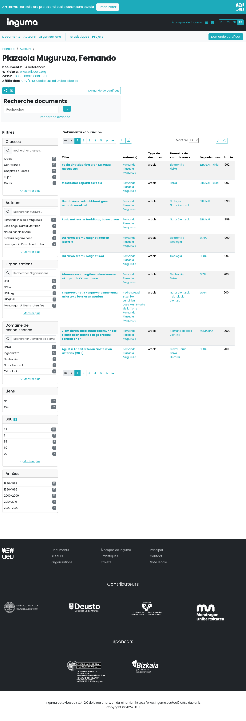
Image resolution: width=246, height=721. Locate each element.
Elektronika (177, 165)
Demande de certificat (103, 91)
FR (240, 22)
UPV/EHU (28, 81)
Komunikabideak (181, 331)
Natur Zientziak (180, 205)
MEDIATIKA (206, 331)
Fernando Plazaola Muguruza (129, 169)
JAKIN (203, 292)
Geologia (176, 242)
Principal (8, 49)
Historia (175, 357)
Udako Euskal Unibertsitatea (57, 81)
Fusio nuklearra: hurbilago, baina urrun (90, 219)
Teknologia (177, 296)
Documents (11, 36)
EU (222, 22)
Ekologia (175, 201)
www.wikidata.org (33, 71)
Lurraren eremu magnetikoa (83, 256)
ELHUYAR (205, 201)
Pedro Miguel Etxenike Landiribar (131, 296)
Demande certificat (225, 36)
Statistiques (79, 36)
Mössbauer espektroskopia (82, 183)
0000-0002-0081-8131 (31, 76)
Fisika (173, 169)
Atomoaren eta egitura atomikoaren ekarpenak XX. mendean (89, 276)
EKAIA (203, 238)
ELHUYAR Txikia (209, 165)
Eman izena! (108, 7)
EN (234, 22)
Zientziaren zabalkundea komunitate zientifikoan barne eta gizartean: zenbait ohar (89, 335)
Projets (97, 36)
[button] (12, 90)
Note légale (158, 562)
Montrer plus (30, 191)
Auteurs (29, 36)
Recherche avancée (55, 117)
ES (228, 22)
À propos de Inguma (187, 22)
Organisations (50, 36)
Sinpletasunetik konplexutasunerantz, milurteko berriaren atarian (90, 294)
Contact (156, 556)
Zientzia (175, 300)
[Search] (31, 109)
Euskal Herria (178, 349)
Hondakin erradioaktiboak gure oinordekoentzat (85, 203)
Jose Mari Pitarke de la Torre (134, 306)
